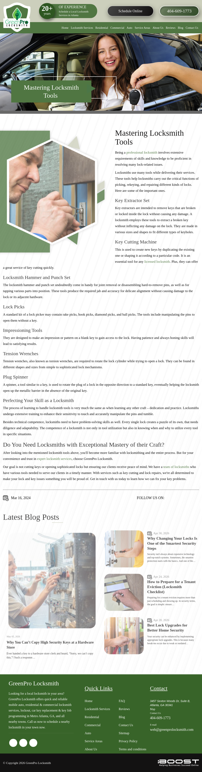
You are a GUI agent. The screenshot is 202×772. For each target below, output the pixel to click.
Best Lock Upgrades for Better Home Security (167, 644)
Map (152, 708)
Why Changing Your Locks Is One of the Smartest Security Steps (170, 560)
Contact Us (192, 27)
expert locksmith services (54, 463)
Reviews (170, 27)
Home (65, 27)
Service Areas (142, 27)
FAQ (122, 700)
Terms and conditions (132, 748)
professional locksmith (141, 157)
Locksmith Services (82, 27)
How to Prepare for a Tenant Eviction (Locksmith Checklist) (171, 603)
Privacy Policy (128, 740)
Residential (101, 27)
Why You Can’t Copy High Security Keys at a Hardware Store (50, 661)
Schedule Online (130, 11)
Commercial (117, 27)
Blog (180, 27)
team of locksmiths (176, 471)
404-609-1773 (179, 11)
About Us (158, 27)
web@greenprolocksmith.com (171, 729)
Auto (129, 27)
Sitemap (124, 732)
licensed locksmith (157, 266)
